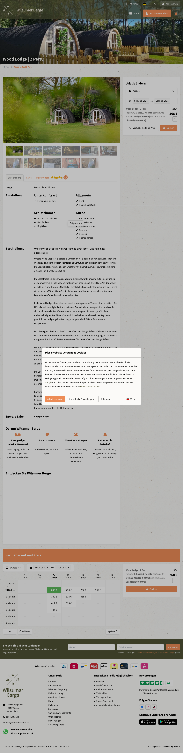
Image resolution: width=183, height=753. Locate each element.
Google (48, 382)
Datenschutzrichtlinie (89, 386)
